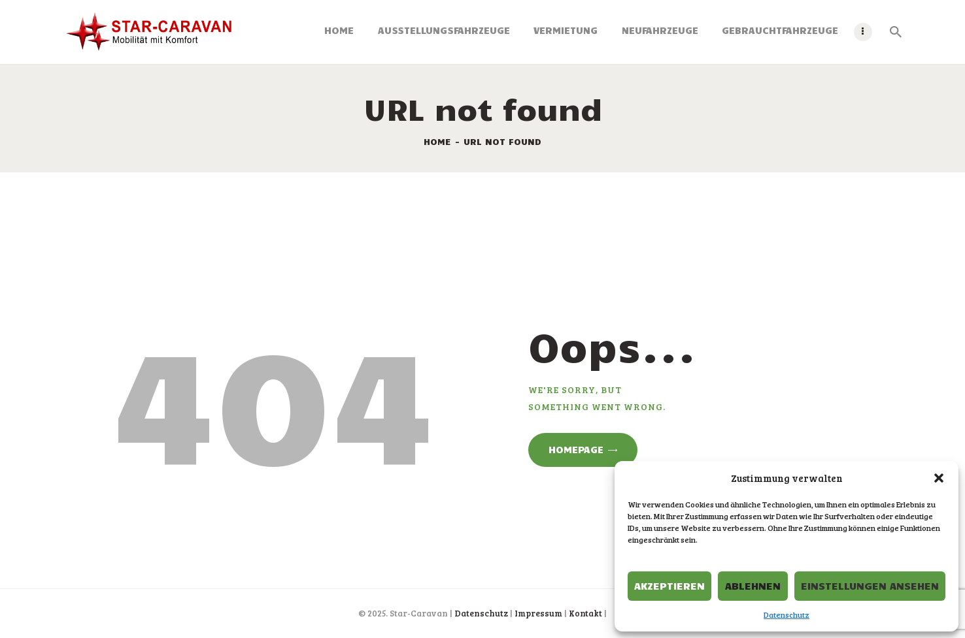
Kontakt (585, 613)
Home (437, 141)
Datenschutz (786, 614)
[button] (938, 478)
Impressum (538, 613)
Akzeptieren (669, 585)
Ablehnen (753, 585)
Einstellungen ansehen (870, 585)
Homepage (576, 449)
